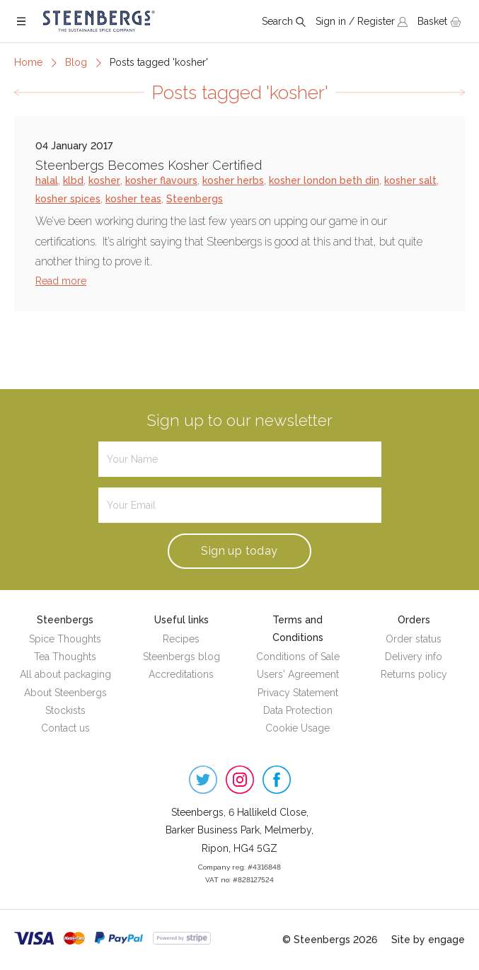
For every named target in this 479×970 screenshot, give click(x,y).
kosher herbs (233, 180)
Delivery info (413, 656)
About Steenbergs (65, 692)
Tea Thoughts (65, 656)
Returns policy (414, 674)
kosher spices (67, 198)
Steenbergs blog (181, 656)
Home (28, 62)
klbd (73, 180)
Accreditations (181, 674)
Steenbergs (194, 198)
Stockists (65, 710)
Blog (76, 62)
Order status (414, 639)
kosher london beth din (324, 180)
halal (46, 180)
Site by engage (428, 939)
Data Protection (298, 710)
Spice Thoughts (65, 639)
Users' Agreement (298, 674)
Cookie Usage (297, 728)
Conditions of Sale (298, 656)
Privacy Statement (298, 692)
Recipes (181, 639)
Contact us (65, 728)
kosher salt (410, 180)
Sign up (239, 551)
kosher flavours (161, 180)
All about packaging (65, 674)
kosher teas (133, 198)
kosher (104, 180)
